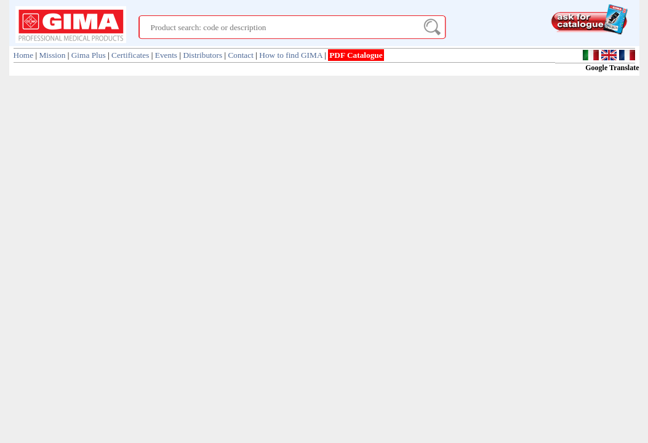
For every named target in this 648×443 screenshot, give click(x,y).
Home (24, 55)
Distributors (202, 55)
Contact (240, 55)
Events (166, 55)
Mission (52, 55)
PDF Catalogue (356, 55)
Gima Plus (88, 55)
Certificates (130, 55)
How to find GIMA (290, 55)
